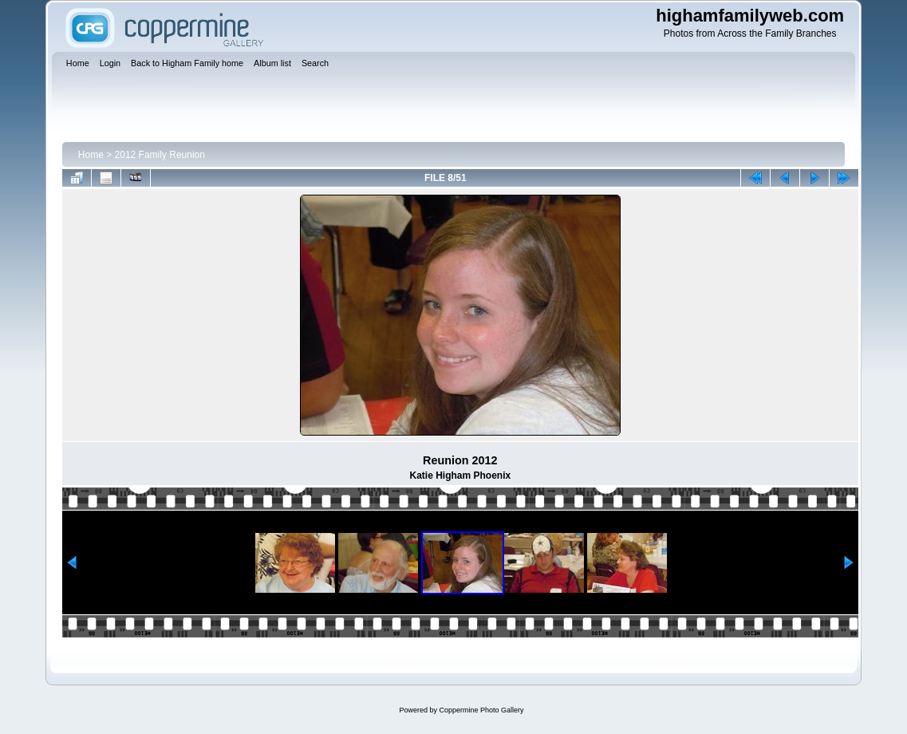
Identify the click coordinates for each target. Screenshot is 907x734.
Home (91, 154)
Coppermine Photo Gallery (481, 710)
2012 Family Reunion (160, 154)
